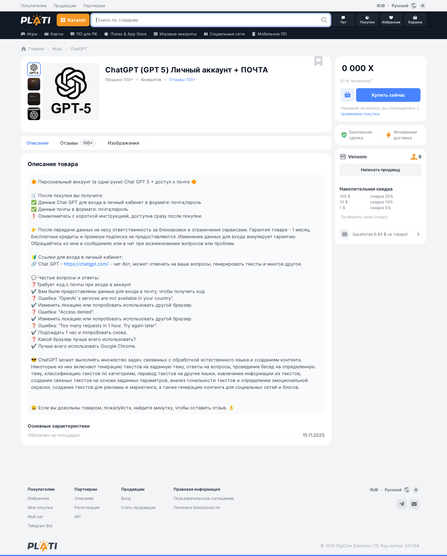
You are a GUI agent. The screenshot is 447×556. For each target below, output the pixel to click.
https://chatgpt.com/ (86, 264)
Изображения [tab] (123, 143)
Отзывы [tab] (78, 143)
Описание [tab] (37, 143)
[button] (324, 20)
